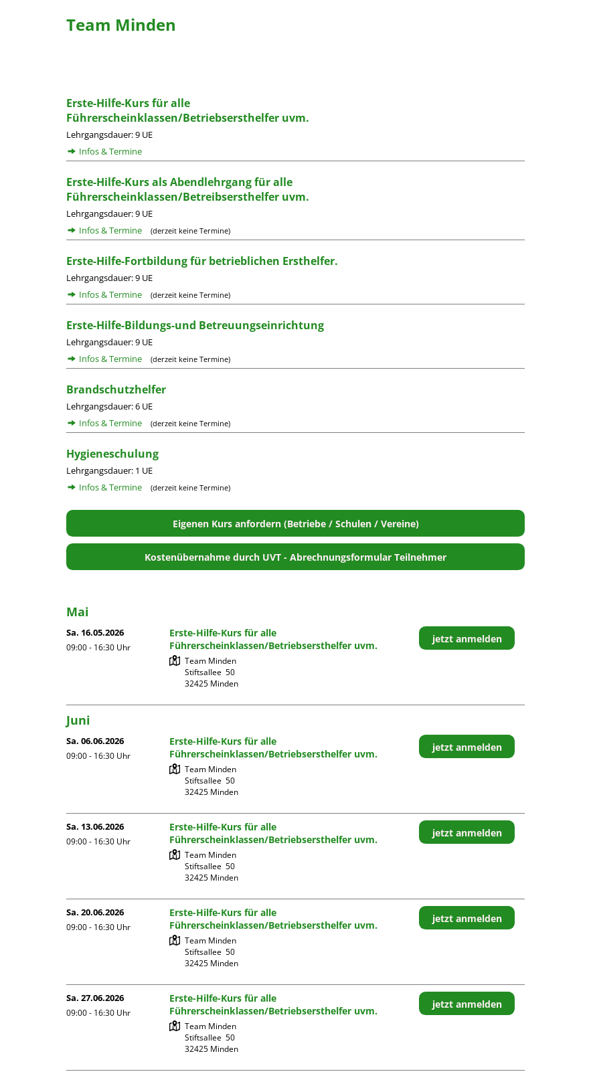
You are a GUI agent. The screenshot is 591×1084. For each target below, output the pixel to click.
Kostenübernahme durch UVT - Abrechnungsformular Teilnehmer (295, 557)
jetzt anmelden (467, 638)
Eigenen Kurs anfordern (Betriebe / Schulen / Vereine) (296, 523)
